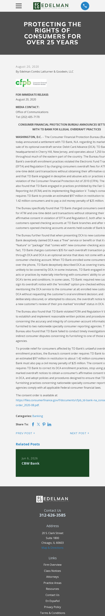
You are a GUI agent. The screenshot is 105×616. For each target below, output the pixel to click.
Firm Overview (52, 565)
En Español (53, 601)
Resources (52, 589)
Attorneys (52, 577)
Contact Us (52, 595)
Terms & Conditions (52, 613)
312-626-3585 (52, 515)
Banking (37, 416)
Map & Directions (52, 548)
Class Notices (52, 571)
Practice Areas (52, 583)
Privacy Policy (52, 607)
